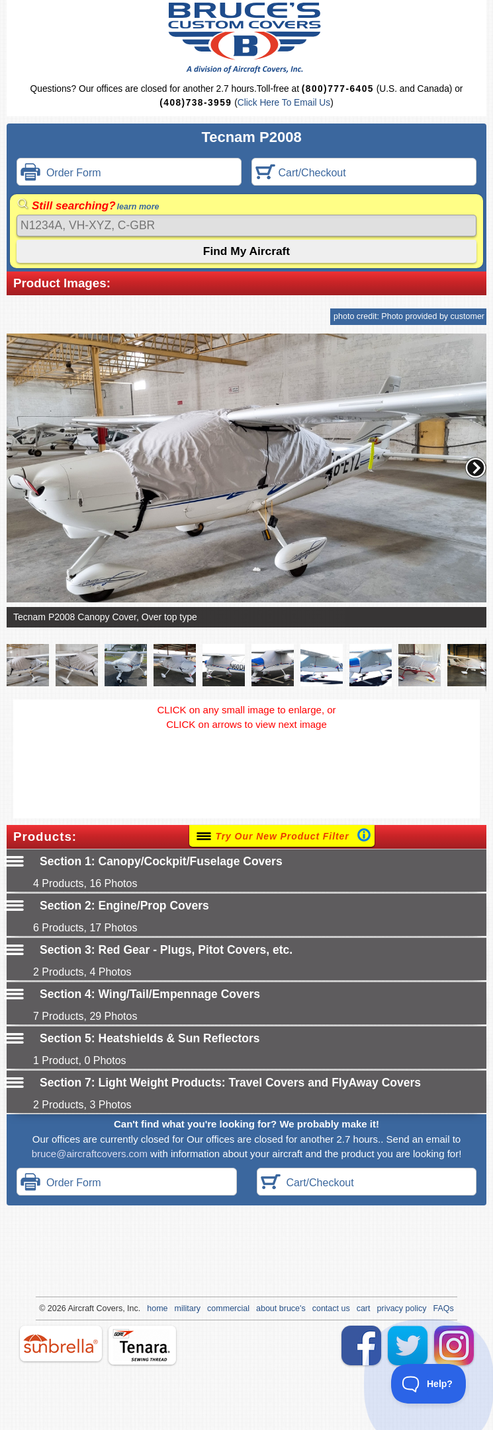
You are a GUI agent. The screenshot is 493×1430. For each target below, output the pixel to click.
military (188, 1308)
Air (72, 1308)
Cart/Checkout (300, 173)
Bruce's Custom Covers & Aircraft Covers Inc (246, 38)
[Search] (246, 225)
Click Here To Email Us (284, 103)
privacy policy (402, 1308)
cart (364, 1308)
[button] (475, 467)
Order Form (61, 173)
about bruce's (281, 1308)
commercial (228, 1308)
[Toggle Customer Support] (429, 1384)
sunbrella (61, 1343)
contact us (331, 1308)
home (157, 1308)
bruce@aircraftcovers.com (90, 1153)
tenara (142, 1345)
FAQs (443, 1308)
